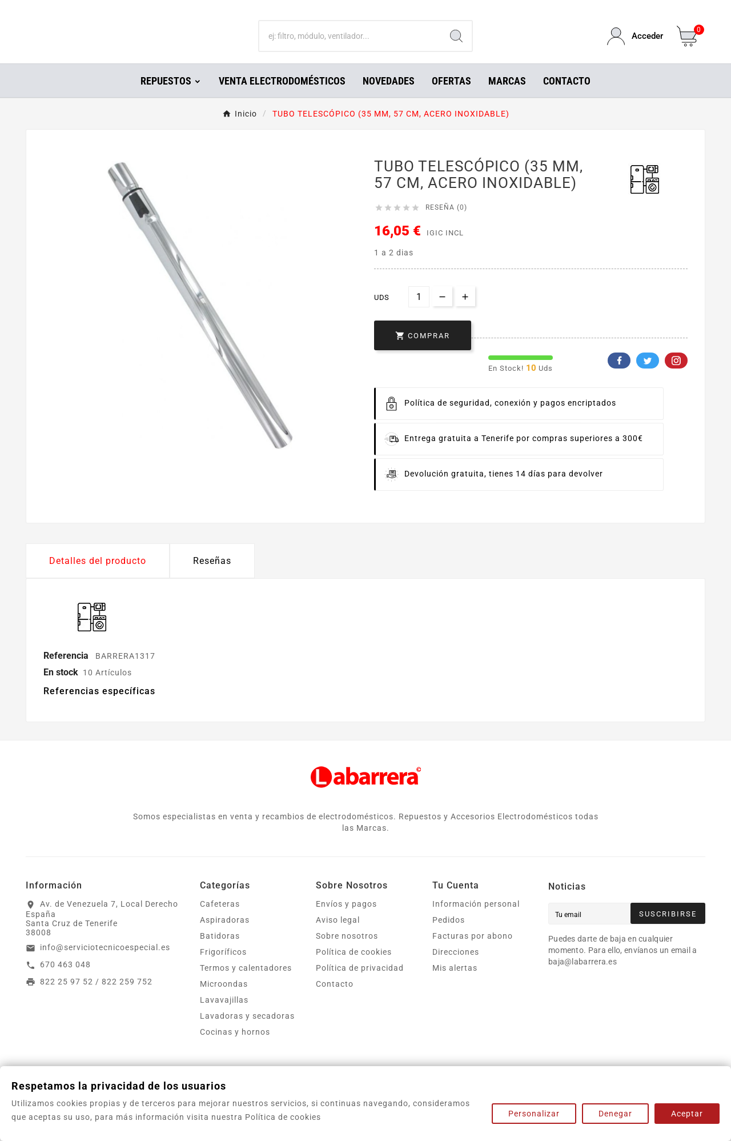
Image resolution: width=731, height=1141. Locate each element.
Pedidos (448, 935)
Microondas (224, 999)
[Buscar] (350, 44)
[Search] (456, 44)
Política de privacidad (360, 983)
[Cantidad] (418, 312)
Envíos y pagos (346, 919)
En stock (60, 688)
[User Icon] (635, 44)
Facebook (619, 377)
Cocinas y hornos (235, 1047)
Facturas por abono (472, 951)
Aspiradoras (225, 935)
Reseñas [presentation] (212, 576)
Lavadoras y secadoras (247, 1031)
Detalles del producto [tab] (97, 576)
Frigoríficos (223, 967)
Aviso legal (338, 935)
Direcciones (455, 967)
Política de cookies (354, 967)
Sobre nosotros (347, 951)
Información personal (476, 919)
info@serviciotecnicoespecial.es (105, 963)
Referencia (67, 671)
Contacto (335, 999)
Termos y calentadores (246, 983)
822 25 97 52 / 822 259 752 (96, 997)
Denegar (615, 1113)
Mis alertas (454, 983)
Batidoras (220, 951)
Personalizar (534, 1113)
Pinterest (676, 377)
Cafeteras (220, 919)
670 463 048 (65, 980)
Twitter (647, 377)
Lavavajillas (224, 1015)
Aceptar (687, 1113)
